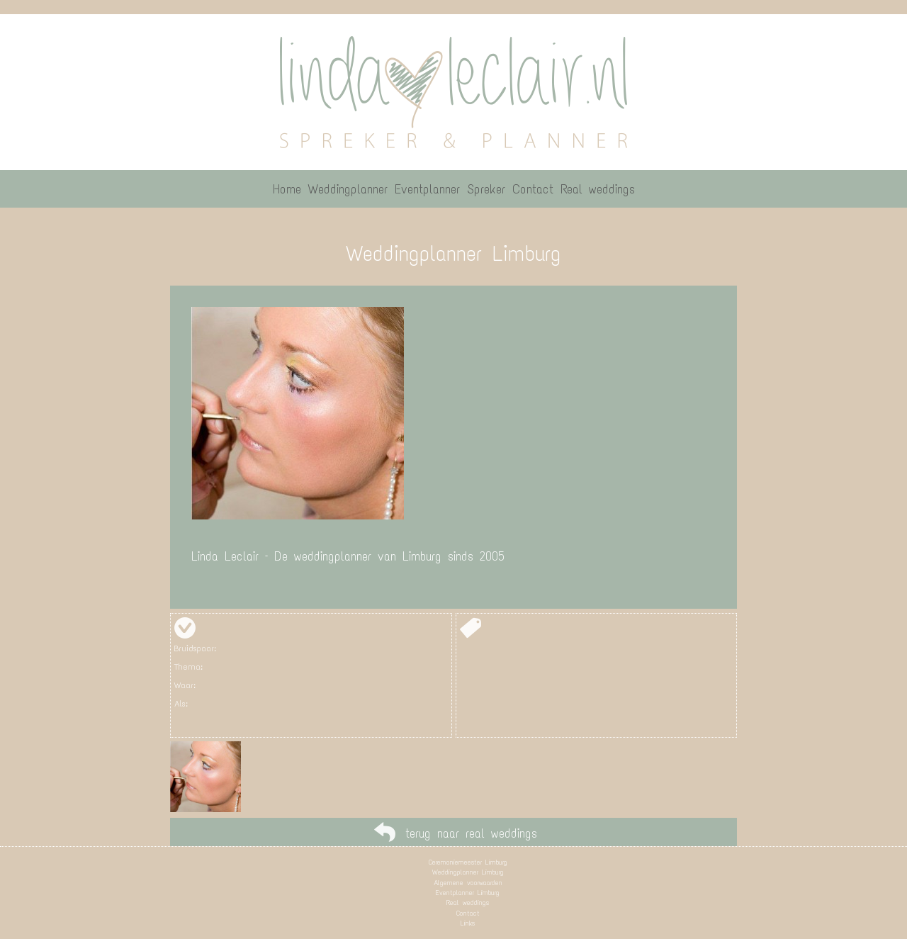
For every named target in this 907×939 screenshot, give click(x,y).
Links (468, 923)
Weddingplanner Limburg (468, 872)
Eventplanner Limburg (468, 892)
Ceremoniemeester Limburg (468, 862)
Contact (468, 913)
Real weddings (467, 902)
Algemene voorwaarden (468, 882)
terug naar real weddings (471, 833)
